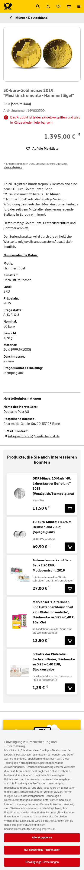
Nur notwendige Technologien (42, 853)
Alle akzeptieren (42, 841)
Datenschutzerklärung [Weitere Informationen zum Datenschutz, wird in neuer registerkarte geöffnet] (27, 833)
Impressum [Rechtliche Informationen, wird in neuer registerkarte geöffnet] (48, 833)
